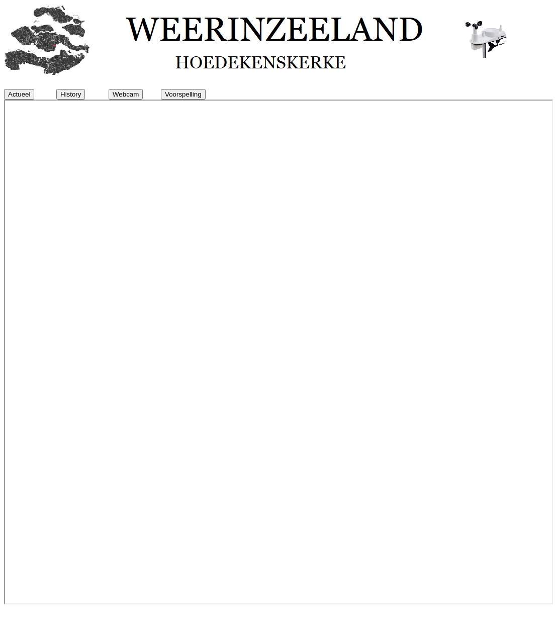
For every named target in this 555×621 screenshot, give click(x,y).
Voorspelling (183, 94)
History (70, 94)
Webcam (126, 94)
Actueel (19, 94)
